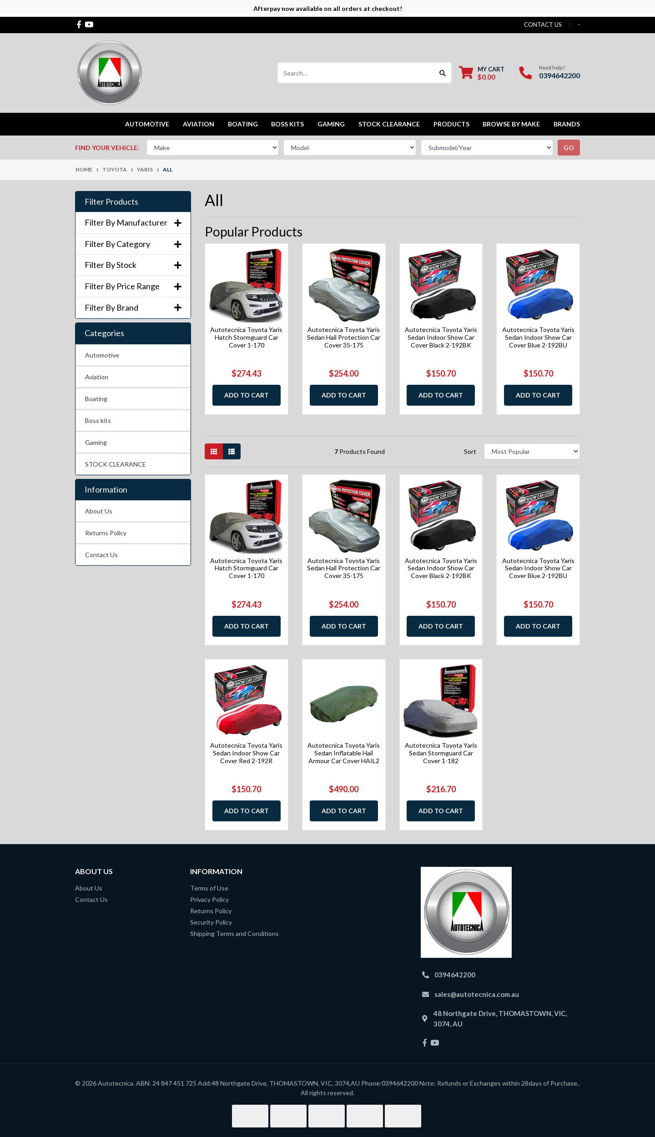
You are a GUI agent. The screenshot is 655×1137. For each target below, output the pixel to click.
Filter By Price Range (133, 286)
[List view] (231, 451)
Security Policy (211, 922)
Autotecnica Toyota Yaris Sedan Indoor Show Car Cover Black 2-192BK (441, 337)
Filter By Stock (133, 265)
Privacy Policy (209, 899)
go (569, 147)
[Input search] (355, 72)
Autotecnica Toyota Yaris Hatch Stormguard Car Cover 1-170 (246, 337)
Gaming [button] (331, 124)
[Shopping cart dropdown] (481, 73)
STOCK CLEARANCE (389, 124)
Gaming (96, 442)
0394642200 (559, 75)
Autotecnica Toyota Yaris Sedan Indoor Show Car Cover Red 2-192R (246, 753)
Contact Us (101, 554)
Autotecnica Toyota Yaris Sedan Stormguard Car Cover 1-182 (441, 753)
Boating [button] (243, 124)
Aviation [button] (198, 124)
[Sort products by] (532, 451)
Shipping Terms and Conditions (234, 933)
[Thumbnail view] (214, 451)
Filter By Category (133, 244)
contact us (543, 24)
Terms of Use (209, 888)
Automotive (102, 355)
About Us (98, 511)
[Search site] (443, 72)
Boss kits (287, 124)
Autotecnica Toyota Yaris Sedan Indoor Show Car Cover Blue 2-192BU (538, 337)
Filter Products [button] (111, 201)
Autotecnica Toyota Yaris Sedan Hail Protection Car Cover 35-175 (343, 337)
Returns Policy (105, 533)
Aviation (96, 377)
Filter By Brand (133, 307)
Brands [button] (567, 124)
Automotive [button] (147, 124)
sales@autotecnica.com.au (476, 994)
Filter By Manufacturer (133, 222)
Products (451, 124)
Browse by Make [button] (511, 124)
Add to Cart (246, 395)
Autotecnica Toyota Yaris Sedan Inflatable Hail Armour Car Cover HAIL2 (343, 753)
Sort (470, 451)
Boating (96, 398)
